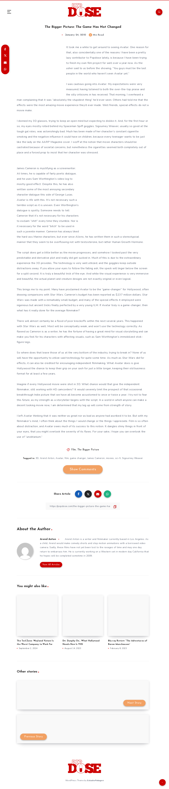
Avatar (59, 458)
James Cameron (96, 458)
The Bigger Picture (88, 450)
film (67, 458)
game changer (78, 458)
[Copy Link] (83, 506)
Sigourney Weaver (132, 458)
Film (73, 450)
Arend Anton (47, 458)
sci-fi (118, 458)
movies (110, 458)
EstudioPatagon (95, 780)
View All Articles (51, 565)
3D (37, 458)
